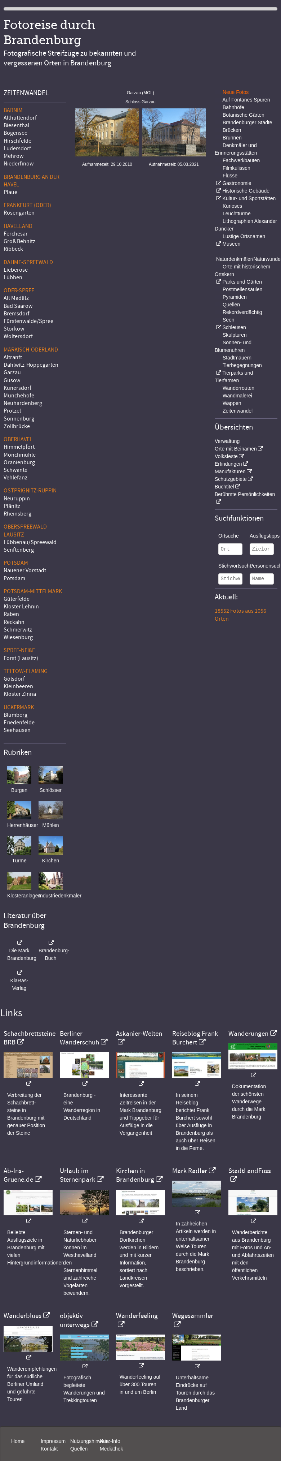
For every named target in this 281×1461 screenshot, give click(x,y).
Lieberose (16, 270)
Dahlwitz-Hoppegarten (31, 365)
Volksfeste (226, 456)
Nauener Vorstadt (25, 570)
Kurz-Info (110, 1441)
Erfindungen (228, 464)
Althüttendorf (20, 118)
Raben (11, 614)
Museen (231, 244)
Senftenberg (19, 550)
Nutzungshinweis (89, 1441)
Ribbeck (13, 249)
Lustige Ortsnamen (244, 236)
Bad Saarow (18, 306)
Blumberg (15, 715)
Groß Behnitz (19, 241)
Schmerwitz (18, 630)
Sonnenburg (19, 419)
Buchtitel (224, 487)
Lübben (13, 277)
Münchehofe (19, 396)
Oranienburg (19, 462)
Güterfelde (17, 599)
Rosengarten (19, 213)
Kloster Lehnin (21, 607)
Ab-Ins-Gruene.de (18, 1175)
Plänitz (12, 506)
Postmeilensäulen (243, 289)
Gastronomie (236, 183)
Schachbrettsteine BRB (29, 1038)
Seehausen (17, 730)
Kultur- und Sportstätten (249, 198)
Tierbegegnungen (242, 365)
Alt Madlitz (16, 298)
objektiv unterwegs (75, 1320)
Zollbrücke (17, 426)
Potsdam (14, 578)
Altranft (13, 357)
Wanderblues (22, 1315)
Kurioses (232, 206)
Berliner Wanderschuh (79, 1038)
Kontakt (49, 1449)
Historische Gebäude (245, 191)
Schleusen (234, 327)
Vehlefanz (15, 478)
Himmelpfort (19, 447)
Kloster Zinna (20, 694)
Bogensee (15, 133)
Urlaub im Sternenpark (77, 1175)
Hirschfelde (17, 141)
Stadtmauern (237, 358)
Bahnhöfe (233, 107)
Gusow (12, 380)
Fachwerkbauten (241, 160)
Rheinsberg (17, 514)
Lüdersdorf (17, 148)
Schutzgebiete (231, 479)
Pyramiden (235, 297)
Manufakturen (230, 471)
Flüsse (230, 175)
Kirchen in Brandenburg (135, 1175)
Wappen (232, 403)
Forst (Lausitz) (21, 658)
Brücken (232, 130)
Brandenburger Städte (247, 122)
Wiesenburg (18, 637)
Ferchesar (16, 234)
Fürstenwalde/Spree (28, 321)
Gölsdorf (14, 679)
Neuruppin (17, 499)
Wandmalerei (237, 395)
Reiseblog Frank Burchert (195, 1038)
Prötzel (12, 411)
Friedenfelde (19, 723)
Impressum (53, 1441)
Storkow (14, 329)
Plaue (10, 192)
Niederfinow (19, 164)
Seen (229, 320)
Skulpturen (235, 335)
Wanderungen (248, 1033)
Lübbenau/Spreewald (30, 542)
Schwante (15, 470)
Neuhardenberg (23, 403)
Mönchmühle (20, 455)
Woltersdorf (18, 336)
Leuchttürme (237, 213)
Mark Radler (189, 1171)
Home (17, 1441)
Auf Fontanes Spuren (246, 100)
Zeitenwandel (238, 411)
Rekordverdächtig (242, 312)
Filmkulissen (236, 168)
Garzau (12, 372)
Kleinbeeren (18, 686)
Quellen (231, 304)
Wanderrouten (238, 388)
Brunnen (232, 138)
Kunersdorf (17, 388)
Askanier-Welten (139, 1033)
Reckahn (14, 622)
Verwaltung (227, 441)
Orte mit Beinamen (236, 449)
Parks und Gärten (242, 282)
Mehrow (13, 156)
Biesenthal (16, 125)
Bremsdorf (17, 314)
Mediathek (111, 1449)
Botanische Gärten (243, 115)
